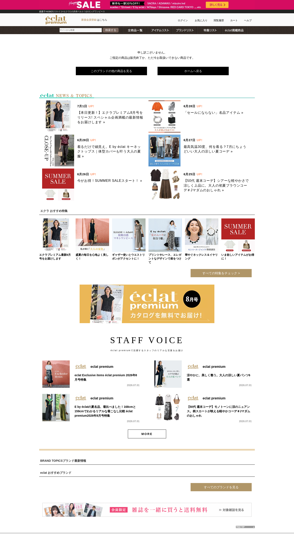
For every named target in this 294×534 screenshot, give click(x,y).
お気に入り (201, 20)
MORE (146, 434)
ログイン (183, 20)
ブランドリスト (184, 30)
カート (234, 20)
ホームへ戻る (193, 71)
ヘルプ (248, 20)
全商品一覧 (135, 30)
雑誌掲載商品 (234, 30)
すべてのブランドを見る (221, 487)
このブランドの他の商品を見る (111, 71)
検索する (110, 30)
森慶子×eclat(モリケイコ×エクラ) (55, 11)
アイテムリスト (160, 30)
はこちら (94, 19)
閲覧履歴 (219, 20)
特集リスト (209, 30)
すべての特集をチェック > (221, 273)
